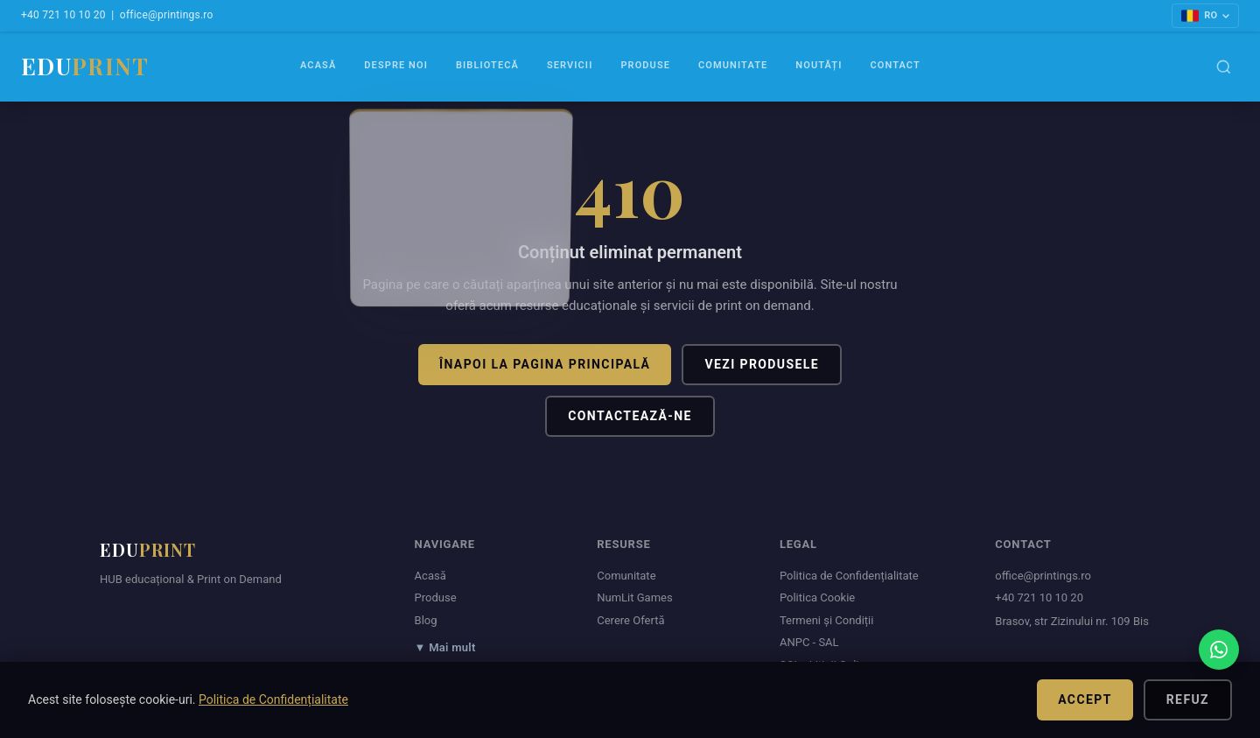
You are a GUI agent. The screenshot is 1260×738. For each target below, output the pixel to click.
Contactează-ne (630, 416)
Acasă (318, 65)
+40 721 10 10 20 (63, 15)
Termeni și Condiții (827, 620)
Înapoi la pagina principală (544, 364)
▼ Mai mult (445, 647)
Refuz (1187, 699)
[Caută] (1223, 67)
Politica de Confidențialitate (849, 575)
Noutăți (818, 65)
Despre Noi (396, 65)
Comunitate (732, 65)
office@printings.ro (167, 15)
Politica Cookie (817, 597)
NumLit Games (634, 597)
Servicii (569, 65)
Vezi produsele (761, 364)
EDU (85, 66)
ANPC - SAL (809, 642)
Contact (895, 65)
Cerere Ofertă (630, 620)
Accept (1085, 699)
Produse (645, 65)
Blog (426, 620)
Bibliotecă (487, 65)
